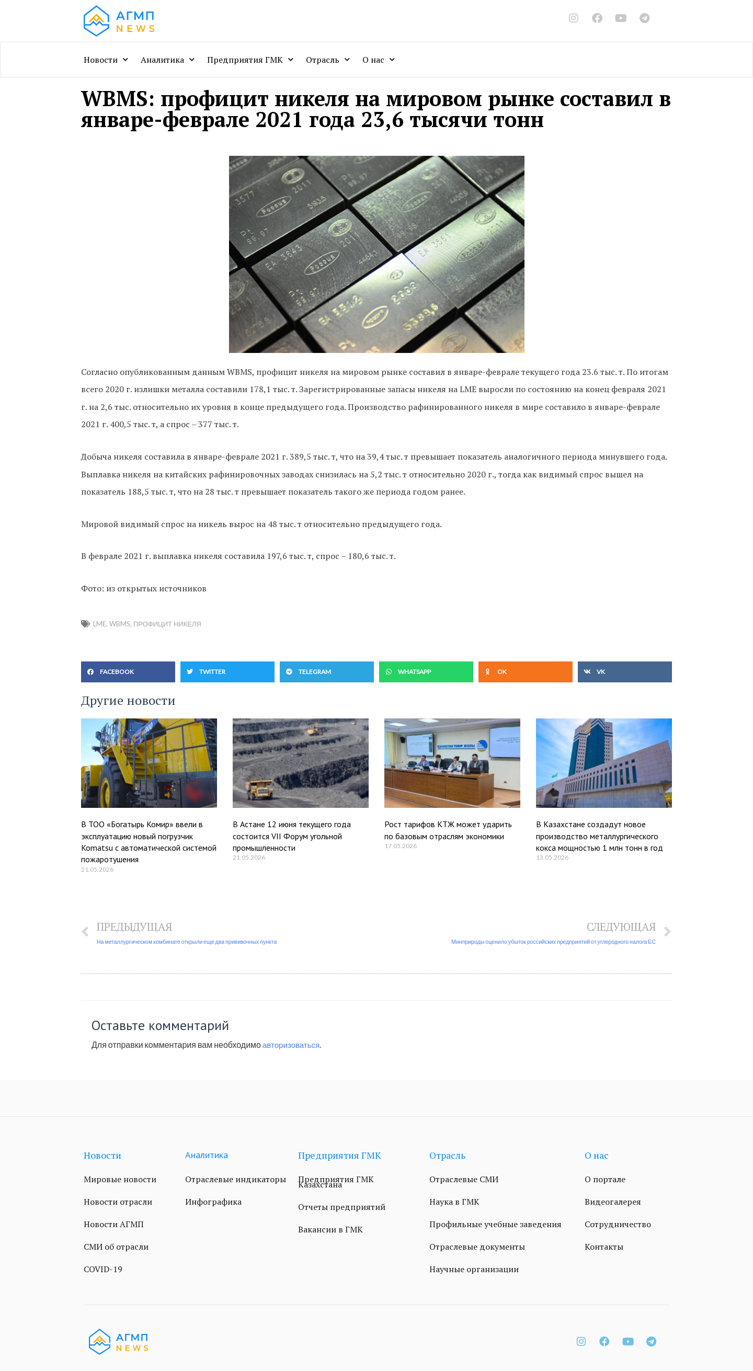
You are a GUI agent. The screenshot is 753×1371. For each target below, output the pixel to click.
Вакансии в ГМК (330, 1230)
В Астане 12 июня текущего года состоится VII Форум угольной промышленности (292, 836)
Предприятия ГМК (250, 59)
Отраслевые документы (477, 1247)
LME (99, 624)
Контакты (604, 1247)
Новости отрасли (118, 1202)
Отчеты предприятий (341, 1207)
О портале (605, 1179)
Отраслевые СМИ (463, 1179)
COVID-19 (103, 1269)
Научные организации (474, 1269)
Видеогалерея (613, 1202)
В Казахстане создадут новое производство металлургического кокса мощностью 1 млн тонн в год (599, 836)
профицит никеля (167, 624)
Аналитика (168, 59)
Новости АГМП (114, 1224)
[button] (128, 671)
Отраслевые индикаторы (235, 1179)
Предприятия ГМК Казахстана (336, 1182)
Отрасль (328, 59)
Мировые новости (120, 1179)
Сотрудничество (618, 1224)
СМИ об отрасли (116, 1247)
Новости (106, 59)
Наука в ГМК (454, 1202)
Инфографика (213, 1202)
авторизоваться (293, 1045)
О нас (378, 59)
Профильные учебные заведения (495, 1224)
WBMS (119, 624)
